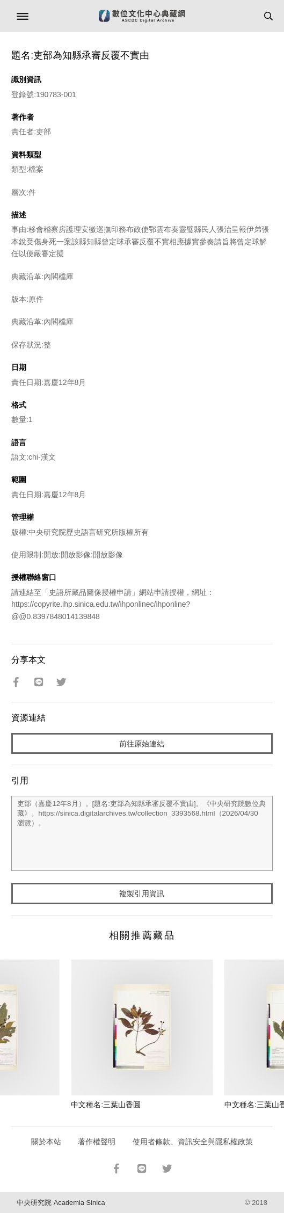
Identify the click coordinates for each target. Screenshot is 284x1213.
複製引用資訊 (141, 893)
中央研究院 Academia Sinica (61, 1203)
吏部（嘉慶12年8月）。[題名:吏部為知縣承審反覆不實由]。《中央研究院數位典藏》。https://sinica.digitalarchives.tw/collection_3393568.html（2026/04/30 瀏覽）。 (142, 833)
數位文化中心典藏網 (142, 16)
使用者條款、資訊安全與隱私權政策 (193, 1141)
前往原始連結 (141, 743)
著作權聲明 (96, 1141)
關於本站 (46, 1141)
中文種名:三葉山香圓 (106, 1104)
